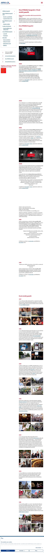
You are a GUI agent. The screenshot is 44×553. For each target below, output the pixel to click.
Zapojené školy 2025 (7, 18)
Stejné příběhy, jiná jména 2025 (7, 29)
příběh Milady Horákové (23, 511)
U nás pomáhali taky (36, 107)
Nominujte (5, 35)
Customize (22, 550)
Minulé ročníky (6, 24)
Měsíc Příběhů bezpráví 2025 (8, 14)
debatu (33, 373)
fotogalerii (23, 43)
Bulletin (5, 45)
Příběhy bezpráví (6, 11)
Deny (36, 550)
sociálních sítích (25, 145)
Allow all (7, 550)
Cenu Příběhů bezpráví (24, 304)
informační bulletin (37, 335)
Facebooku (31, 241)
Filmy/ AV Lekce (6, 41)
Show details (38, 547)
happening (32, 369)
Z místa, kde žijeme (7, 26)
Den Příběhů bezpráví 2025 (7, 21)
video (32, 138)
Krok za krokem (6, 39)
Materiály (5, 37)
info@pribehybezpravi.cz (10, 61)
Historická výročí (7, 43)
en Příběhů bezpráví (10, 58)
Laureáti (5, 33)
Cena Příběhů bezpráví (7, 31)
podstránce (38, 136)
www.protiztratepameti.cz (10, 56)
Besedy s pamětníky (7, 16)
